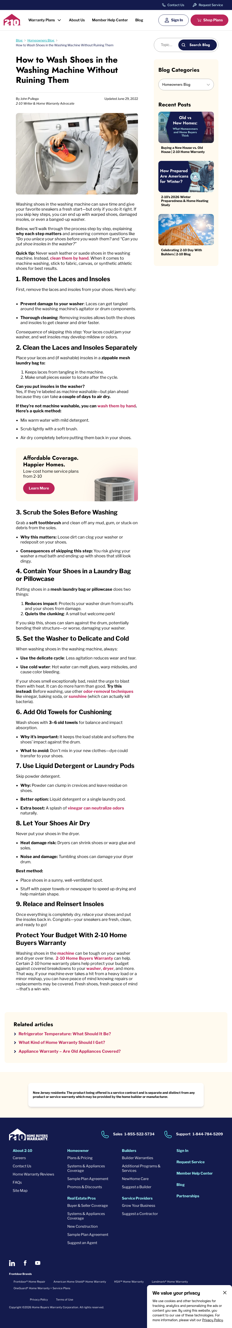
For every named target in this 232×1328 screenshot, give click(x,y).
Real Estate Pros (81, 1198)
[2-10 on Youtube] (37, 1263)
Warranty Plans (41, 20)
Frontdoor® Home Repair (29, 1281)
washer (93, 968)
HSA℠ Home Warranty (129, 1281)
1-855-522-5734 (139, 1134)
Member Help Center (110, 20)
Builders (129, 1150)
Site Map (20, 1190)
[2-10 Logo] (12, 24)
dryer (108, 968)
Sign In (177, 20)
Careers (19, 1158)
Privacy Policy (212, 1320)
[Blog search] (168, 44)
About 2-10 (22, 1150)
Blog (139, 20)
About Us (77, 20)
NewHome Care (135, 1179)
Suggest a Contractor (140, 1214)
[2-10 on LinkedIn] (12, 1263)
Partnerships (187, 1196)
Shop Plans (213, 20)
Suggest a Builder (136, 1187)
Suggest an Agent (82, 1243)
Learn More (39, 488)
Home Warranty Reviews (33, 1174)
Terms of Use (64, 1299)
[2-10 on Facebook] (25, 1263)
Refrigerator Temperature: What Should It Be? (65, 1033)
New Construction (82, 1226)
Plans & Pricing (80, 1158)
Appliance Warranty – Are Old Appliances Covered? (70, 1051)
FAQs (17, 1182)
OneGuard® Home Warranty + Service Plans (42, 1288)
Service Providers (137, 1198)
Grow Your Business (138, 1205)
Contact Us (175, 5)
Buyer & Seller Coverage (87, 1205)
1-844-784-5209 (208, 1134)
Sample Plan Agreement (87, 1179)
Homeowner (78, 1150)
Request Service (211, 5)
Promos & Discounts (84, 1187)
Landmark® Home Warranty (170, 1281)
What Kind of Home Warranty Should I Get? (62, 1042)
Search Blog (199, 44)
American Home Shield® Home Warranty (79, 1281)
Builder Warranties (137, 1158)
